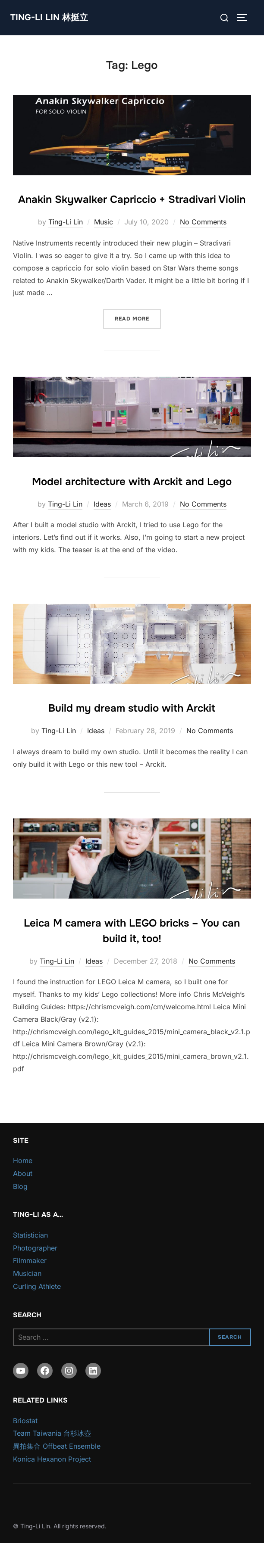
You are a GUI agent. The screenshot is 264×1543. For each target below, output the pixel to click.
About (22, 1173)
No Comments (203, 222)
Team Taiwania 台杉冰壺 (52, 1433)
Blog (20, 1186)
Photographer (35, 1248)
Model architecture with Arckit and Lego (132, 481)
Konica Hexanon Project (52, 1459)
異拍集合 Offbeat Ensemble (57, 1446)
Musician (27, 1273)
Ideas (102, 504)
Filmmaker (30, 1260)
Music (103, 222)
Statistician (30, 1235)
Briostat (25, 1420)
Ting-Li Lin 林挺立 (49, 17)
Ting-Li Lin (65, 222)
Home (22, 1160)
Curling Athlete (37, 1286)
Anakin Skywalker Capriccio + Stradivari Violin (131, 199)
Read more (138, 318)
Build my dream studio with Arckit (131, 708)
